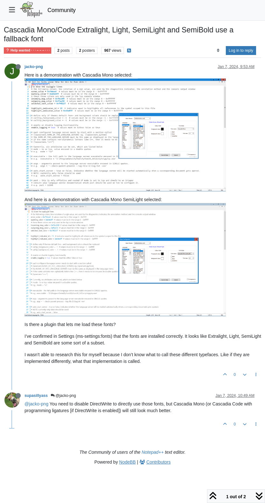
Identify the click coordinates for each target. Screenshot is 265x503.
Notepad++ (153, 452)
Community (61, 10)
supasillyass (36, 395)
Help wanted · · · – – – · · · (27, 50)
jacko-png (34, 67)
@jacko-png (63, 395)
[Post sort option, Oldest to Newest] (218, 50)
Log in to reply (241, 50)
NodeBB (127, 462)
